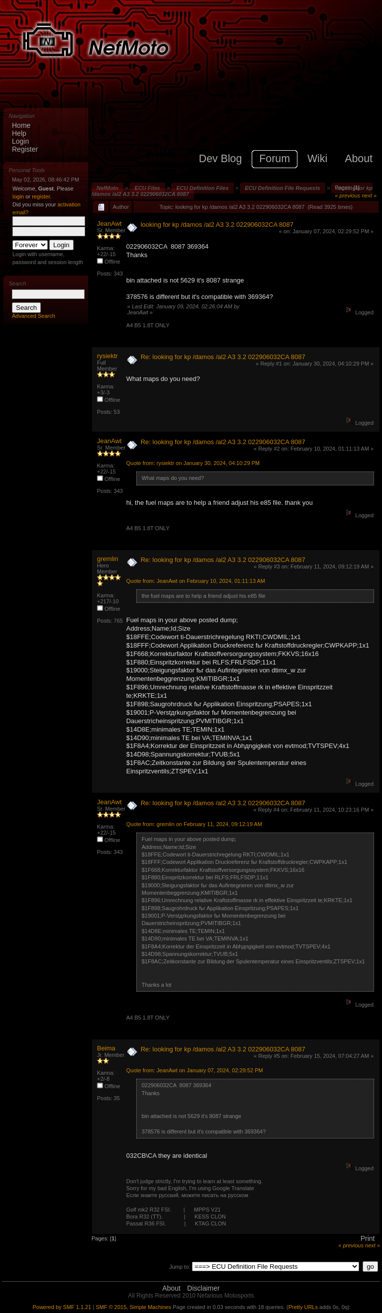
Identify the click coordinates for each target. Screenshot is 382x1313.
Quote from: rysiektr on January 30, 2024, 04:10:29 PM (193, 463)
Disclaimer (203, 1288)
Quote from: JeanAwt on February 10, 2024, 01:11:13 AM (195, 581)
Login (20, 141)
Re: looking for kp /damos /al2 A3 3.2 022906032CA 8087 (223, 357)
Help (19, 133)
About (171, 1288)
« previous (347, 195)
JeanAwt (109, 223)
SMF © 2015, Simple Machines (133, 1307)
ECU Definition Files (202, 188)
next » (369, 195)
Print (368, 1238)
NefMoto (107, 188)
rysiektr (107, 356)
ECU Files (147, 188)
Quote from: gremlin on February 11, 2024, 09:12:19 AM (194, 824)
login (18, 196)
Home (21, 125)
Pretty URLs (303, 1307)
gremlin (107, 559)
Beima (106, 1048)
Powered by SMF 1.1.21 (61, 1307)
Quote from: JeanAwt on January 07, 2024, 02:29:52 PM (194, 1070)
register (41, 196)
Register (25, 149)
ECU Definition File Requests (282, 188)
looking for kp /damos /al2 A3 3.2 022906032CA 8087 (217, 224)
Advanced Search (33, 316)
